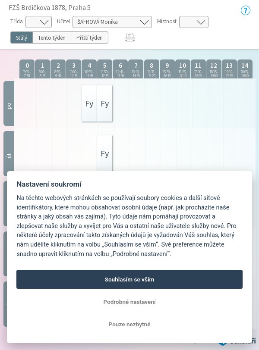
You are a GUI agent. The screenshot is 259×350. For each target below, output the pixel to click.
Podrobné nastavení (129, 301)
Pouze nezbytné (130, 324)
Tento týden (52, 37)
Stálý (21, 37)
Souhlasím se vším (130, 279)
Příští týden (89, 37)
